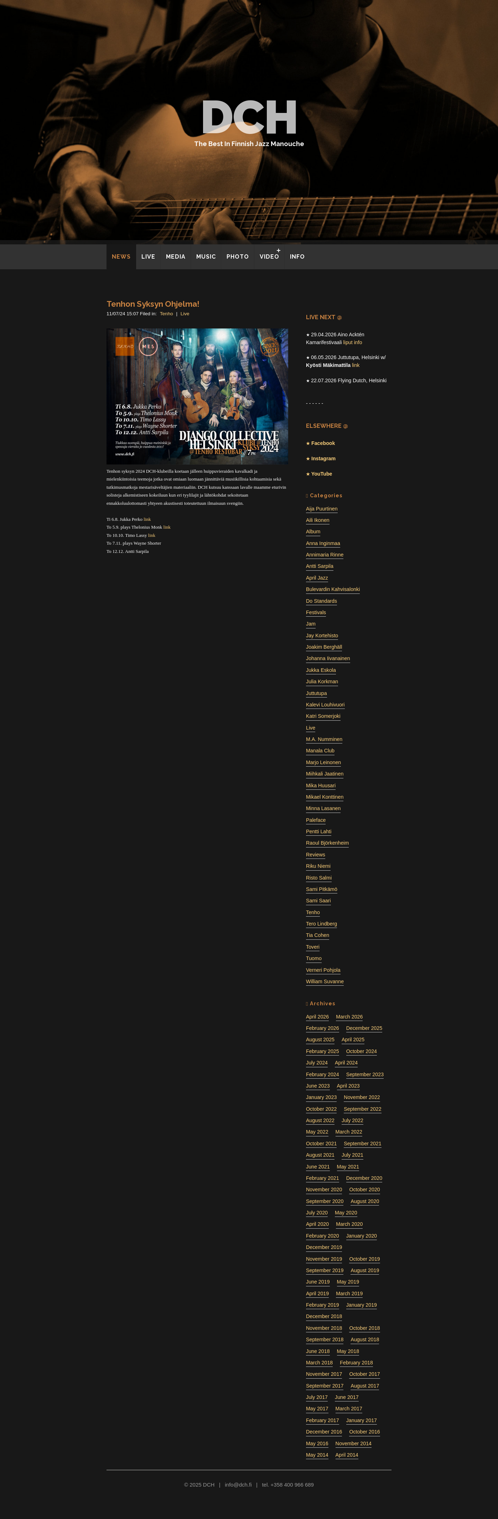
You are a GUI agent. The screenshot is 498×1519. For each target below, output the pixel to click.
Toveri (313, 947)
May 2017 (317, 1408)
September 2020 (324, 1201)
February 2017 (322, 1420)
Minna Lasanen (323, 808)
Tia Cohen (317, 935)
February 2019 (322, 1305)
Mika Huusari (321, 785)
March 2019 (349, 1293)
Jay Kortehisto (322, 635)
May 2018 (348, 1351)
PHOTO (238, 256)
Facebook (322, 443)
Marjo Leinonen (323, 762)
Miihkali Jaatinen (324, 774)
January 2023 (321, 1097)
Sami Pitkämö (321, 889)
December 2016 (324, 1432)
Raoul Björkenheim (327, 843)
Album (313, 531)
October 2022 (321, 1109)
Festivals (316, 612)
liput (348, 342)
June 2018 (318, 1351)
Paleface (316, 820)
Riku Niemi (318, 866)
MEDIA (176, 256)
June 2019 (318, 1282)
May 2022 (317, 1132)
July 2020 (317, 1212)
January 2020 (361, 1236)
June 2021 (318, 1167)
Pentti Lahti (318, 831)
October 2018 (364, 1328)
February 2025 (322, 1051)
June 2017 (347, 1397)
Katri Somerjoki (323, 716)
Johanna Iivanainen (328, 658)
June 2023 (318, 1086)
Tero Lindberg (321, 924)
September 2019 (324, 1270)
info (358, 342)
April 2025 (353, 1039)
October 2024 (361, 1051)
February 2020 (322, 1236)
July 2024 (317, 1063)
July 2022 (352, 1120)
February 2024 (322, 1074)
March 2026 (349, 1017)
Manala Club (320, 750)
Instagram (323, 458)
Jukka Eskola (321, 670)
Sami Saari (318, 900)
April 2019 (317, 1293)
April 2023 (348, 1086)
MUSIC (206, 256)
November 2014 (354, 1443)
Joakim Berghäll (324, 647)
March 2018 (319, 1362)
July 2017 (317, 1397)
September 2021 (362, 1143)
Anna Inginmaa (323, 543)
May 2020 (346, 1212)
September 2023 (365, 1074)
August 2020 (365, 1201)
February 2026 (322, 1028)
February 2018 (356, 1362)
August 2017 (365, 1386)
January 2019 (361, 1305)
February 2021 (322, 1178)
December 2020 (364, 1178)
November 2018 (324, 1328)
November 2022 (362, 1097)
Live (185, 313)
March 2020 (349, 1224)
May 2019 (348, 1282)
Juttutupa (316, 693)
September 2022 (362, 1109)
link (147, 519)
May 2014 (317, 1455)
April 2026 (317, 1017)
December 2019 (324, 1247)
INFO (297, 256)
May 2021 (348, 1167)
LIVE (148, 256)
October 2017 (364, 1374)
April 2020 (317, 1224)
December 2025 (364, 1028)
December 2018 (324, 1316)
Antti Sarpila (319, 566)
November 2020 (324, 1189)
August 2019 (365, 1270)
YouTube (321, 474)
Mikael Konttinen (324, 797)
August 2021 (320, 1155)
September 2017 (324, 1386)
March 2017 (349, 1408)
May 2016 (317, 1443)
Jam (311, 624)
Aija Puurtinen (322, 509)
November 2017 (324, 1374)
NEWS (121, 256)
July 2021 (352, 1155)
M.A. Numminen (324, 739)
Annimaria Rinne (324, 555)
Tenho (166, 313)
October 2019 (364, 1259)
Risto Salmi (319, 878)
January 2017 (361, 1420)
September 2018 (324, 1339)
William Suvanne (325, 981)
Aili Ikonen (318, 520)
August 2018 (365, 1339)
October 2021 (321, 1143)
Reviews (315, 854)
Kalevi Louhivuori (325, 704)
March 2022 (349, 1132)
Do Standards (321, 601)
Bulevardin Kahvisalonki (333, 589)
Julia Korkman (322, 681)
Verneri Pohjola (323, 970)
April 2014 (347, 1455)
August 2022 (320, 1120)
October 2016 (364, 1432)
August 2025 (320, 1039)
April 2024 (346, 1063)
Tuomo (314, 958)
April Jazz (317, 578)
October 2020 (364, 1189)
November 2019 (324, 1259)
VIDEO (269, 256)
